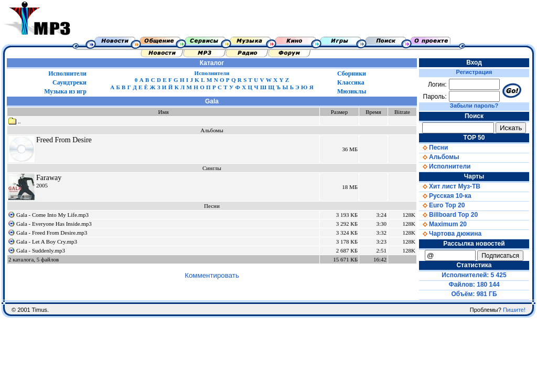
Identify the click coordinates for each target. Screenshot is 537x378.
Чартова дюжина (450, 233)
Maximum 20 (443, 224)
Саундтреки (69, 82)
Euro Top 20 (442, 205)
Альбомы (439, 157)
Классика (350, 82)
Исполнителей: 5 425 (474, 275)
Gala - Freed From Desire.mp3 (51, 232)
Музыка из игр (65, 91)
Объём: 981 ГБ (474, 294)
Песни (433, 147)
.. (14, 121)
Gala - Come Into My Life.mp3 (52, 215)
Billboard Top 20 (448, 214)
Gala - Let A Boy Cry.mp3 (46, 241)
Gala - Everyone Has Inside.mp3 (54, 223)
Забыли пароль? (474, 105)
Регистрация (474, 72)
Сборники (351, 73)
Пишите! (514, 310)
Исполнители (67, 73)
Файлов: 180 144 (473, 284)
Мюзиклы (351, 91)
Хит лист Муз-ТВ (449, 186)
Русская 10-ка (445, 196)
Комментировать (212, 275)
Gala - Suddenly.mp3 (40, 250)
